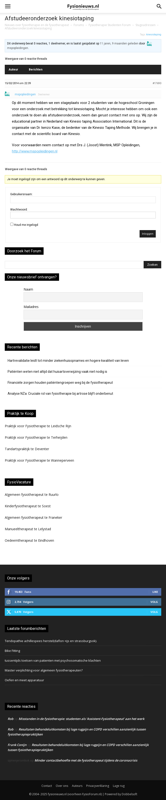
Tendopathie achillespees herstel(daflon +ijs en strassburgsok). (51, 641)
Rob (10, 719)
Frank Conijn (17, 745)
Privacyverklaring (97, 786)
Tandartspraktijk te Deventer (27, 449)
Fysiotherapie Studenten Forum (110, 25)
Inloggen (147, 233)
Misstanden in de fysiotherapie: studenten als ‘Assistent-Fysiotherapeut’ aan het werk (81, 719)
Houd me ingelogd (26, 225)
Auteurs (77, 786)
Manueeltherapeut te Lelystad (28, 529)
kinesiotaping (153, 34)
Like (155, 592)
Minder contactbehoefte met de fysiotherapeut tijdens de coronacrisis (86, 760)
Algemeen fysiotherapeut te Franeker (33, 517)
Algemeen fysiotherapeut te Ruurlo (32, 494)
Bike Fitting (12, 651)
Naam (28, 289)
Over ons (62, 786)
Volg (154, 602)
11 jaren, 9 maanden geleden (119, 43)
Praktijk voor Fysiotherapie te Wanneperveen (39, 460)
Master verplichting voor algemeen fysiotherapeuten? (44, 670)
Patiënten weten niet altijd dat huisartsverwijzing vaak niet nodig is (57, 371)
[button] (7, 6)
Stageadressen (146, 25)
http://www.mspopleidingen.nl (34, 151)
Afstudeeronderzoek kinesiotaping (49, 18)
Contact (46, 786)
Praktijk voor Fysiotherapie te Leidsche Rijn (38, 426)
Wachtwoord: (19, 209)
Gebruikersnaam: (21, 194)
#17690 (157, 83)
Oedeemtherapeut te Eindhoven (29, 540)
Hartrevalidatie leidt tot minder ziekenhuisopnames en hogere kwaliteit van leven (68, 360)
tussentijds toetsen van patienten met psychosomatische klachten (53, 660)
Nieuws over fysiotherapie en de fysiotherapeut (37, 25)
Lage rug (119, 786)
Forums (79, 25)
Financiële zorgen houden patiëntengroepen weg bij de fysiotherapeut (60, 382)
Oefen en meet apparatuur (24, 680)
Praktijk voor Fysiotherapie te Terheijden (36, 437)
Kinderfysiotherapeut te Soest (28, 506)
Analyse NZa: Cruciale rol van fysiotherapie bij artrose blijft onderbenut (60, 393)
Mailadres (31, 306)
